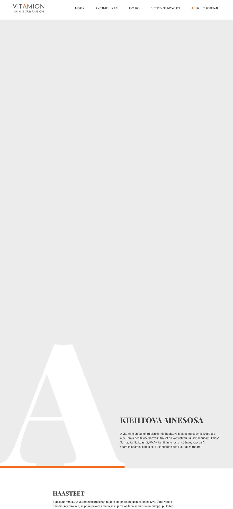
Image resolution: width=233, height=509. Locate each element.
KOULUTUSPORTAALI (205, 8)
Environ (135, 8)
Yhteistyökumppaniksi (166, 8)
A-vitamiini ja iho (108, 8)
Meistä (80, 8)
